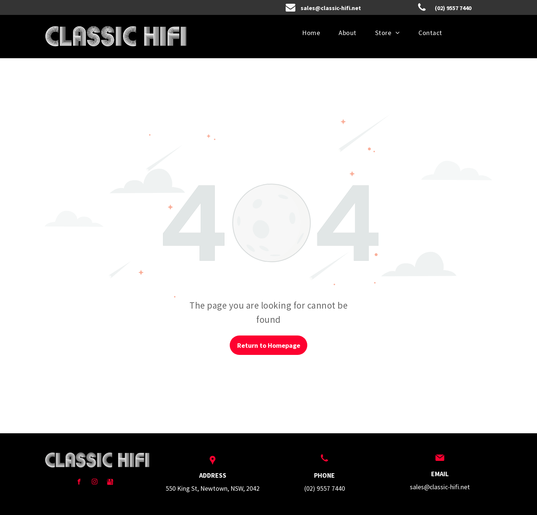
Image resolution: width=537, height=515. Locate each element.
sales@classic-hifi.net (440, 487)
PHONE (324, 475)
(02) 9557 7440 (324, 488)
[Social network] (110, 482)
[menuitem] (311, 32)
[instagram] (94, 482)
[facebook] (79, 482)
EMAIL (440, 473)
